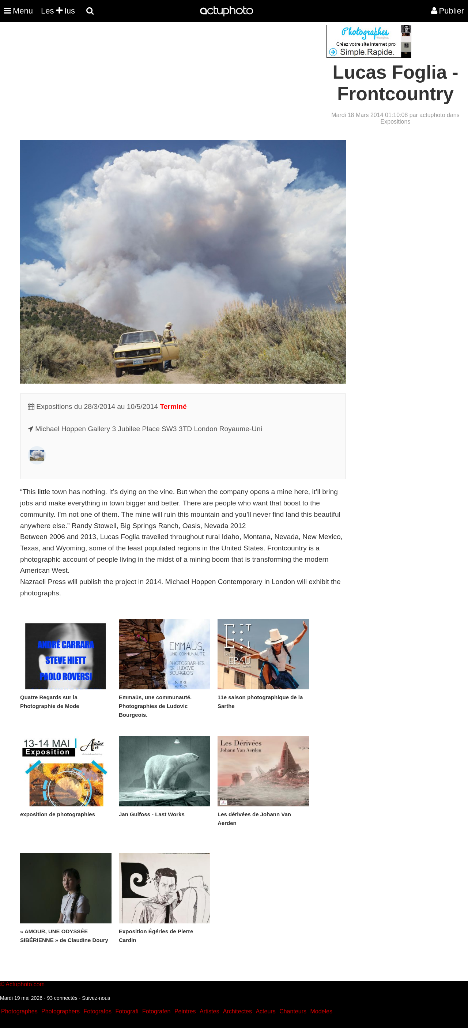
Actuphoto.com (25, 984)
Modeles (321, 1011)
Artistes (209, 1011)
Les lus (58, 10)
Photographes (19, 1011)
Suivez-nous (96, 998)
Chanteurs (292, 1011)
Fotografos (98, 1011)
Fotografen (156, 1011)
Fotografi (126, 1011)
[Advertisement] (190, 76)
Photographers (60, 1011)
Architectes (237, 1011)
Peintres (185, 1011)
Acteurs (265, 1011)
